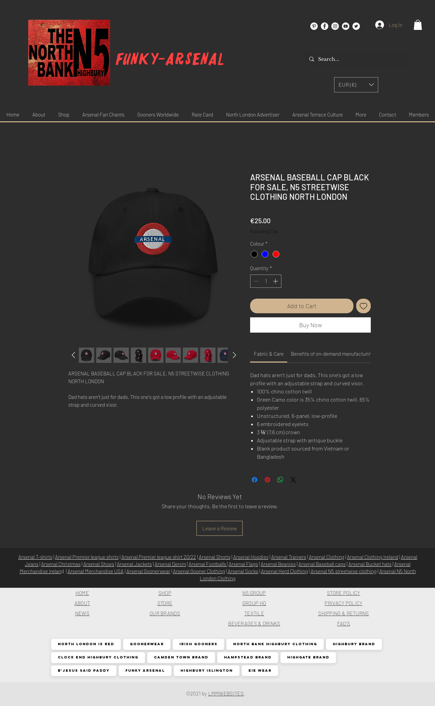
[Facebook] (324, 26)
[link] (269, 354)
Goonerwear (146, 644)
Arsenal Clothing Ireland (372, 557)
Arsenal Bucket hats (370, 564)
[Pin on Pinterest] (267, 480)
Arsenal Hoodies (250, 557)
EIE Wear (260, 670)
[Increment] (276, 281)
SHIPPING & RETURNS (343, 613)
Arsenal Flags (243, 564)
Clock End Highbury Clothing (97, 657)
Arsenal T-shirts (35, 557)
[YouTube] (345, 26)
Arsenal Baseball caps (322, 564)
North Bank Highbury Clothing (275, 644)
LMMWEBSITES (226, 693)
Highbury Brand (353, 644)
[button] (418, 25)
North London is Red (85, 644)
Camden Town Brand (181, 657)
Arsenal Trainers (288, 557)
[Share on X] (293, 480)
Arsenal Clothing (326, 557)
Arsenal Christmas (61, 564)
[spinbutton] (266, 281)
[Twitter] (356, 26)
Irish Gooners (198, 644)
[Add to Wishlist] (363, 306)
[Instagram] (335, 26)
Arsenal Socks (243, 571)
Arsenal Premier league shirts (87, 557)
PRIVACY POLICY (343, 603)
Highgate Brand (308, 657)
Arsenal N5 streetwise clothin (342, 571)
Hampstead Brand (248, 657)
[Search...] (356, 59)
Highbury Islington (206, 670)
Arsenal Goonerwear (148, 571)
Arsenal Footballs (208, 564)
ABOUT (82, 603)
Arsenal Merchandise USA (96, 571)
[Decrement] (255, 281)
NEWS (82, 613)
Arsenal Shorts (214, 557)
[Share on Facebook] (254, 480)
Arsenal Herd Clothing (284, 571)
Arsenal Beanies (278, 564)
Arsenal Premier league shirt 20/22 (158, 557)
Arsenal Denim (170, 564)
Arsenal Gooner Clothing (199, 571)
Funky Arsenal (145, 670)
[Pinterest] (314, 26)
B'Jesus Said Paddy (83, 670)
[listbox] (356, 84)
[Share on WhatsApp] (280, 480)
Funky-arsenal (170, 59)
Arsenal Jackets (134, 564)
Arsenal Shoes (98, 564)
